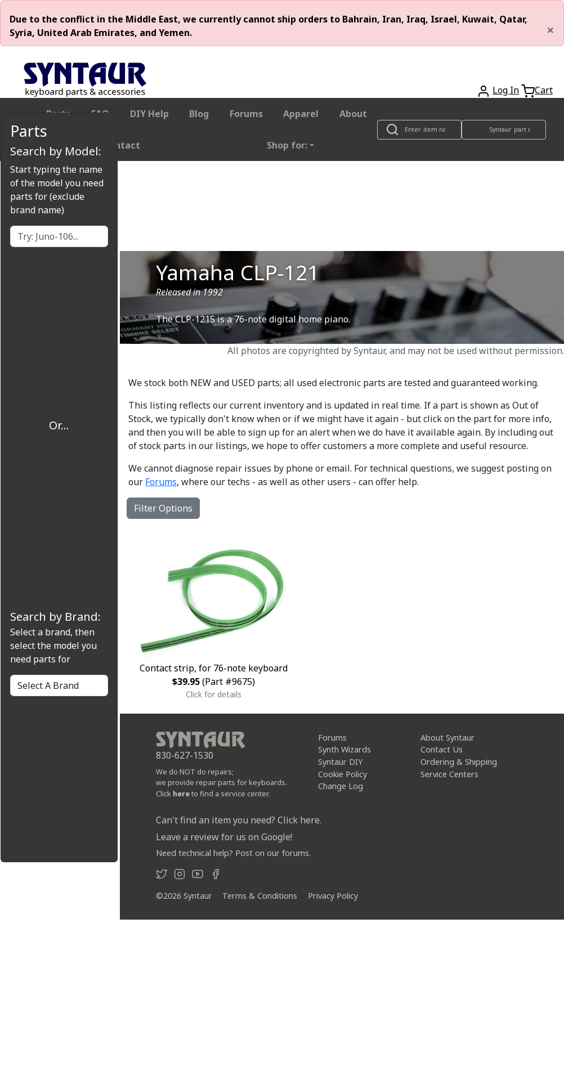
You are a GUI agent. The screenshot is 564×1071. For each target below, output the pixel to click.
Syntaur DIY (340, 761)
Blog (199, 113)
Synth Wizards (344, 749)
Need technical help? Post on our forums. (233, 853)
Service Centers (449, 774)
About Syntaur (447, 737)
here (181, 793)
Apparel (301, 113)
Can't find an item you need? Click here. (238, 820)
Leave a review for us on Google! (224, 837)
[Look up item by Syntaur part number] (504, 130)
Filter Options (163, 508)
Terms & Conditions (259, 895)
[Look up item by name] (419, 130)
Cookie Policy (342, 774)
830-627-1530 (184, 755)
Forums (246, 113)
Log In (506, 90)
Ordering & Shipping (458, 761)
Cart (544, 90)
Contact (122, 145)
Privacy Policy (333, 895)
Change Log (340, 786)
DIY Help (149, 113)
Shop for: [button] (287, 145)
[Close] (550, 30)
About (353, 113)
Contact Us (441, 749)
